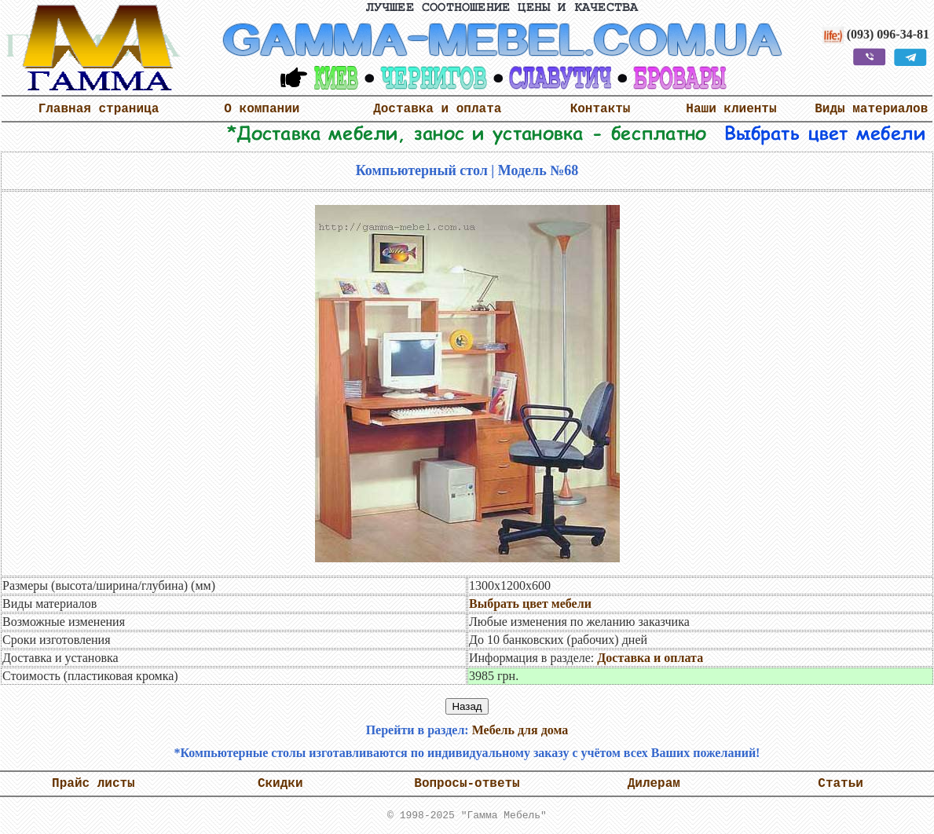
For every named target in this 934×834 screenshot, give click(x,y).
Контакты (600, 109)
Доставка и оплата (437, 109)
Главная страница (98, 109)
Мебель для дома (520, 730)
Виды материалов (871, 109)
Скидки (280, 784)
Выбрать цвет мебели (530, 603)
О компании (261, 109)
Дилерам (654, 784)
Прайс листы (93, 784)
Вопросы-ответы (466, 784)
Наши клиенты (731, 109)
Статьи (840, 784)
